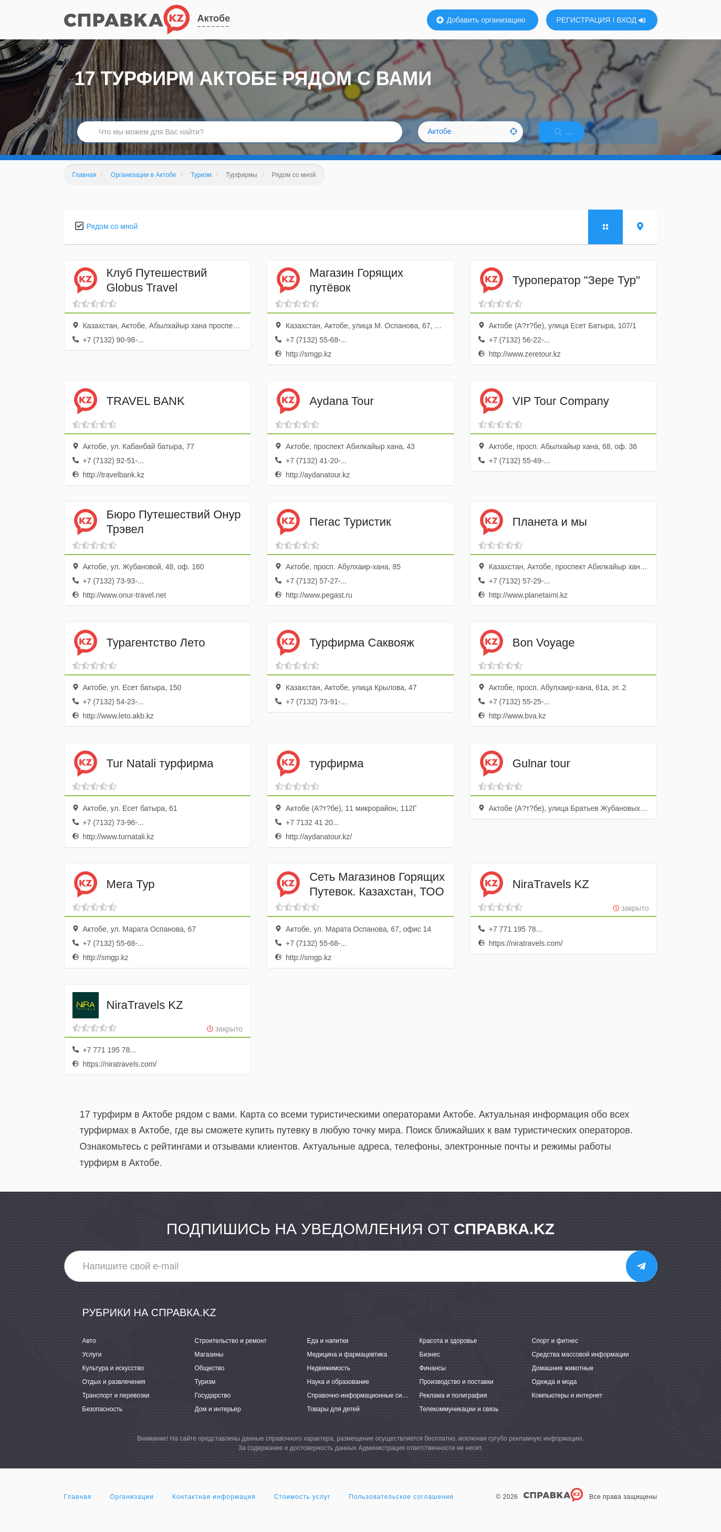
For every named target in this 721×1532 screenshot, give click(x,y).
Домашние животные (563, 1379)
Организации (132, 1508)
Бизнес (430, 1365)
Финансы (433, 1379)
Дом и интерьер (218, 1420)
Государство (213, 1406)
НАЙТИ (572, 138)
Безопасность (102, 1420)
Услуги (92, 1365)
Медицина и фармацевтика (347, 1365)
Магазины (209, 1365)
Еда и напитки (328, 1352)
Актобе (214, 18)
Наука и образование (338, 1392)
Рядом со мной (112, 237)
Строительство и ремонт (231, 1352)
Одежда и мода (554, 1392)
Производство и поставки (457, 1392)
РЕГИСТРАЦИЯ (584, 20)
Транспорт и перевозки (116, 1406)
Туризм (205, 1392)
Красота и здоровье (448, 1352)
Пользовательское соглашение (401, 1508)
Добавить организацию (481, 20)
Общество (210, 1379)
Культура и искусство (113, 1379)
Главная (78, 1508)
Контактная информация (214, 1508)
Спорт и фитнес (555, 1352)
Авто (89, 1352)
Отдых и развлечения (113, 1392)
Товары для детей (333, 1420)
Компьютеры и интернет (567, 1406)
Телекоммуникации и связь (459, 1420)
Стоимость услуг (302, 1508)
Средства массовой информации (580, 1365)
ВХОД (630, 20)
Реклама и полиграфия (453, 1406)
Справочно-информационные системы (364, 1406)
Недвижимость (329, 1379)
